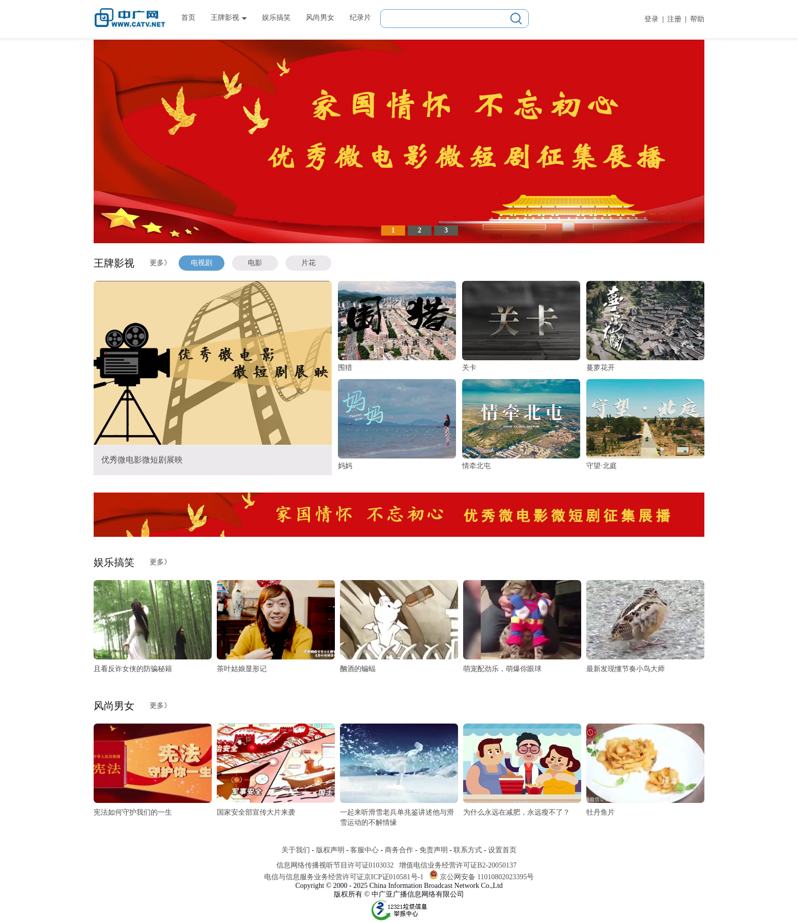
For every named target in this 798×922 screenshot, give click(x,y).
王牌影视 (229, 17)
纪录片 (360, 17)
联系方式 (467, 850)
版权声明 (330, 850)
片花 (308, 263)
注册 (674, 19)
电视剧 (201, 263)
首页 (188, 17)
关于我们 (295, 850)
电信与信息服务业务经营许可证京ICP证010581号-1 (343, 877)
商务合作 (399, 850)
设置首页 (502, 850)
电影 (255, 263)
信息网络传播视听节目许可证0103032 (335, 865)
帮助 (697, 19)
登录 (651, 19)
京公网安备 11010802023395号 (487, 877)
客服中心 (364, 850)
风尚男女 (320, 17)
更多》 (160, 263)
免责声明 (433, 850)
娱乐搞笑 (276, 17)
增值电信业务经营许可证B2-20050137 (458, 865)
